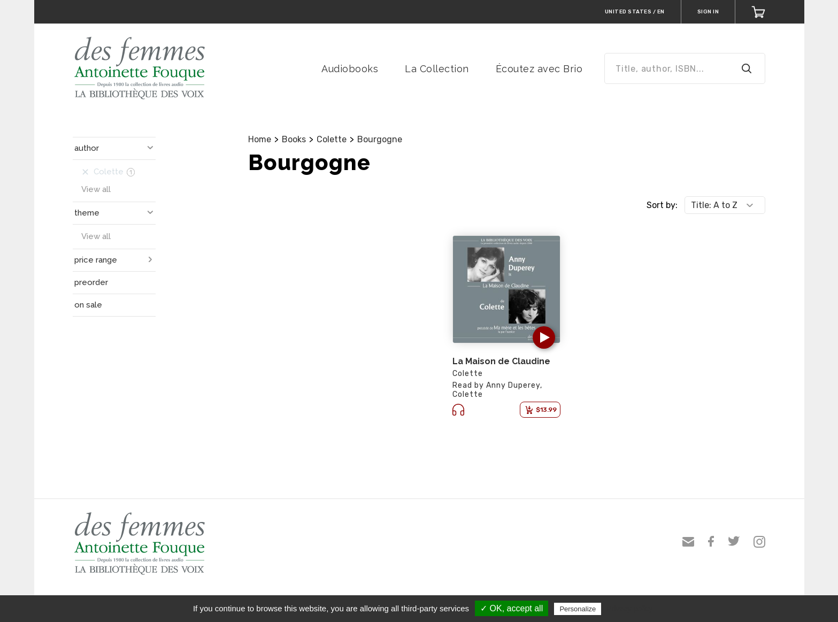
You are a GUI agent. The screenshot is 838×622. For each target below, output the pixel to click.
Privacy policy (629, 608)
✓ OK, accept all (511, 608)
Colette (332, 139)
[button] (544, 337)
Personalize (577, 609)
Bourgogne (379, 139)
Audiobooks (349, 68)
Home (259, 139)
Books (294, 139)
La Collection (437, 68)
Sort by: (662, 205)
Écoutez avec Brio (539, 68)
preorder (91, 282)
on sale (88, 305)
